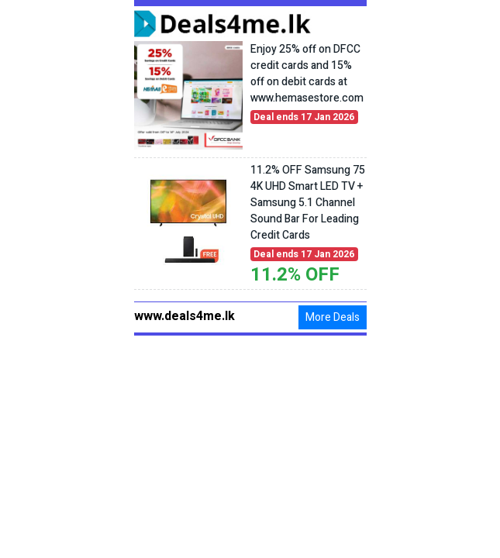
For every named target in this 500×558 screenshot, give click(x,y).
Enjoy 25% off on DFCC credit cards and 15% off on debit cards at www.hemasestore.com (307, 73)
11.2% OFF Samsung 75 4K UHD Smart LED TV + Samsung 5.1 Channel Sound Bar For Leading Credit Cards (307, 202)
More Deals (332, 317)
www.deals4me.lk (184, 316)
